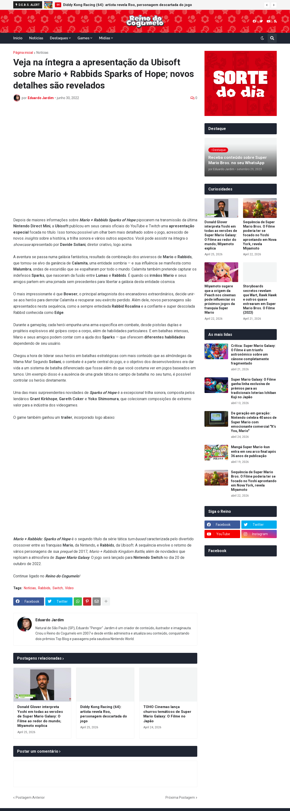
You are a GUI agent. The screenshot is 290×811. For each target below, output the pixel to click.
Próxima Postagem (180, 797)
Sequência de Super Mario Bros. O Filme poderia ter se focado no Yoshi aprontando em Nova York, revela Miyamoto (260, 235)
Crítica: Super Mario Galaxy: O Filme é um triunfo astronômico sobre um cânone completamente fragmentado (253, 354)
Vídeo (69, 588)
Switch (58, 588)
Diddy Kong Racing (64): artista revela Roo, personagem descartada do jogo (127, 5)
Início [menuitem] (17, 38)
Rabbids (44, 588)
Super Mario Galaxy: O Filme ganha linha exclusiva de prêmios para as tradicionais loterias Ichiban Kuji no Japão (253, 388)
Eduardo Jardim (49, 620)
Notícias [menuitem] (36, 38)
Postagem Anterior (30, 797)
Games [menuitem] (83, 38)
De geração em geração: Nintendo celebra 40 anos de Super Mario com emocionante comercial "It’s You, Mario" (254, 422)
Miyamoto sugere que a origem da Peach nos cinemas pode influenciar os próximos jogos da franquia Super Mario (220, 299)
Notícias (42, 52)
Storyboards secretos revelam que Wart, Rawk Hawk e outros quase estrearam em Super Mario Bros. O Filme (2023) (260, 299)
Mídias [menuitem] (104, 38)
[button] (267, 5)
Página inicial (23, 52)
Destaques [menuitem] (59, 38)
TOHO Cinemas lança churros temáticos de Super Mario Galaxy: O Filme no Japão (167, 714)
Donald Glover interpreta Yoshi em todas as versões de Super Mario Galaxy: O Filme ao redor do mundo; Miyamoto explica (40, 716)
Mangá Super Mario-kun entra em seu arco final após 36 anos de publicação (253, 451)
